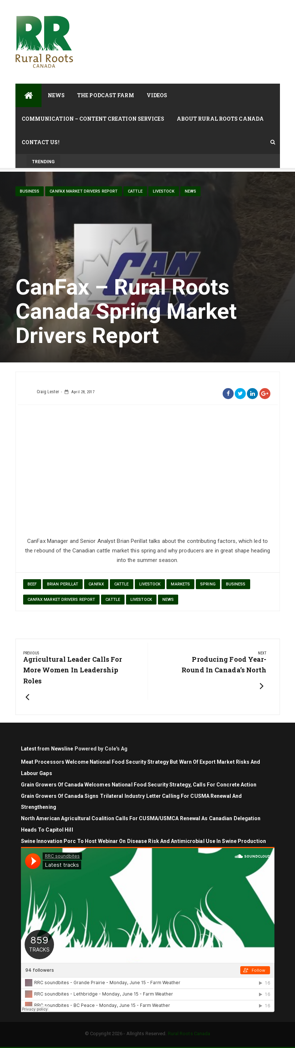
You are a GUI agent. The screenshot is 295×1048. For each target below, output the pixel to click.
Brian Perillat (62, 584)
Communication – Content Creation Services (93, 118)
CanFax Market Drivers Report (84, 191)
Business (30, 191)
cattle (135, 191)
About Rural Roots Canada (220, 118)
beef (32, 584)
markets (180, 584)
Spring (208, 584)
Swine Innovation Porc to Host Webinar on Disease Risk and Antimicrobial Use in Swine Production (143, 841)
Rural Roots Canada (189, 1033)
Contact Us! (41, 142)
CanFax (96, 584)
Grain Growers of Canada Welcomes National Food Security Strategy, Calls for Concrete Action (139, 785)
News (56, 95)
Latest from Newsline (47, 749)
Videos (157, 95)
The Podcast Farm (105, 95)
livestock (164, 191)
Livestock (150, 584)
